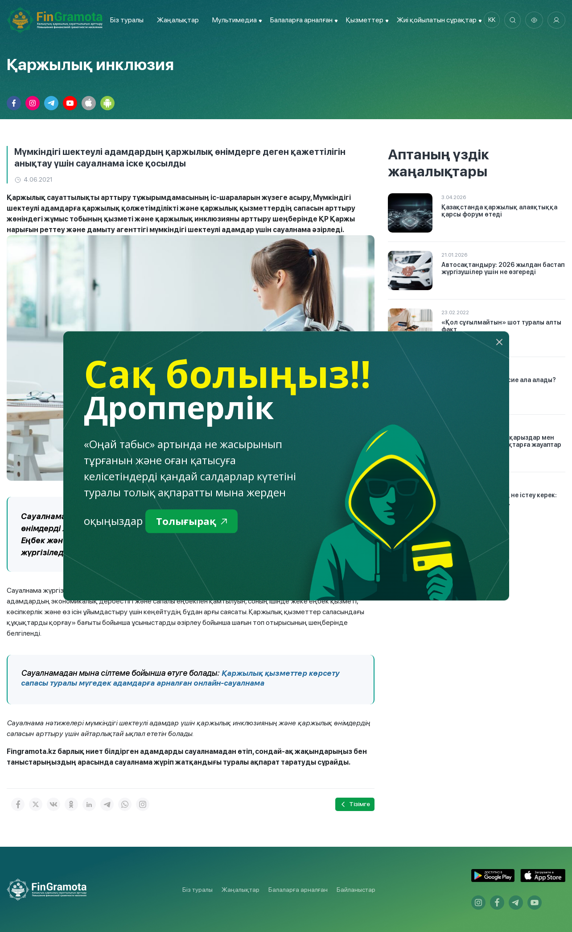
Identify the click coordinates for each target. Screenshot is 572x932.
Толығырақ (193, 521)
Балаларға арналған (298, 889)
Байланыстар (356, 889)
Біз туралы (125, 20)
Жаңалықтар (176, 20)
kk (489, 20)
